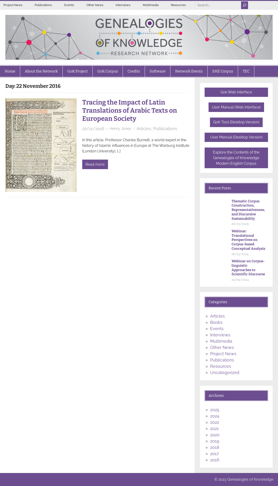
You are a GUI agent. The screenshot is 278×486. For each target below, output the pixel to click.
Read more (95, 164)
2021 (214, 428)
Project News (12, 5)
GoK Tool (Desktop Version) (236, 122)
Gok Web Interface (236, 92)
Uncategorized (224, 372)
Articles (144, 128)
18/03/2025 (240, 254)
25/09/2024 (240, 279)
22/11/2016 (93, 128)
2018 (214, 447)
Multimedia (151, 5)
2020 (214, 434)
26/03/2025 (240, 224)
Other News (94, 5)
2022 (214, 422)
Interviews (123, 5)
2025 (214, 409)
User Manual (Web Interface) (236, 107)
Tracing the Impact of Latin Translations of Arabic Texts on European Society (129, 110)
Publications (43, 5)
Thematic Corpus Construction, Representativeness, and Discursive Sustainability (248, 210)
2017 (214, 453)
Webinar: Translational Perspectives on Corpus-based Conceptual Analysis (248, 240)
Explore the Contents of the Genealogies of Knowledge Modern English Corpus (236, 158)
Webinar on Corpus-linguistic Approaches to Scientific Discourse (248, 267)
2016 (214, 459)
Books (216, 322)
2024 (214, 416)
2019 (214, 441)
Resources (178, 5)
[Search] (244, 5)
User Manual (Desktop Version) (236, 137)
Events (69, 5)
